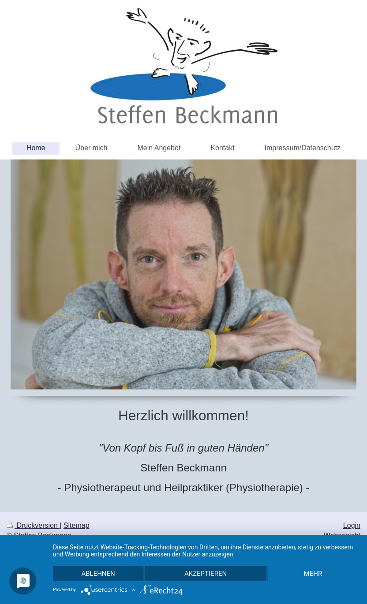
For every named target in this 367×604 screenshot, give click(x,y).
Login (351, 525)
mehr (313, 574)
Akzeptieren (205, 574)
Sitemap (77, 525)
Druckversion (33, 525)
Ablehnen (98, 574)
